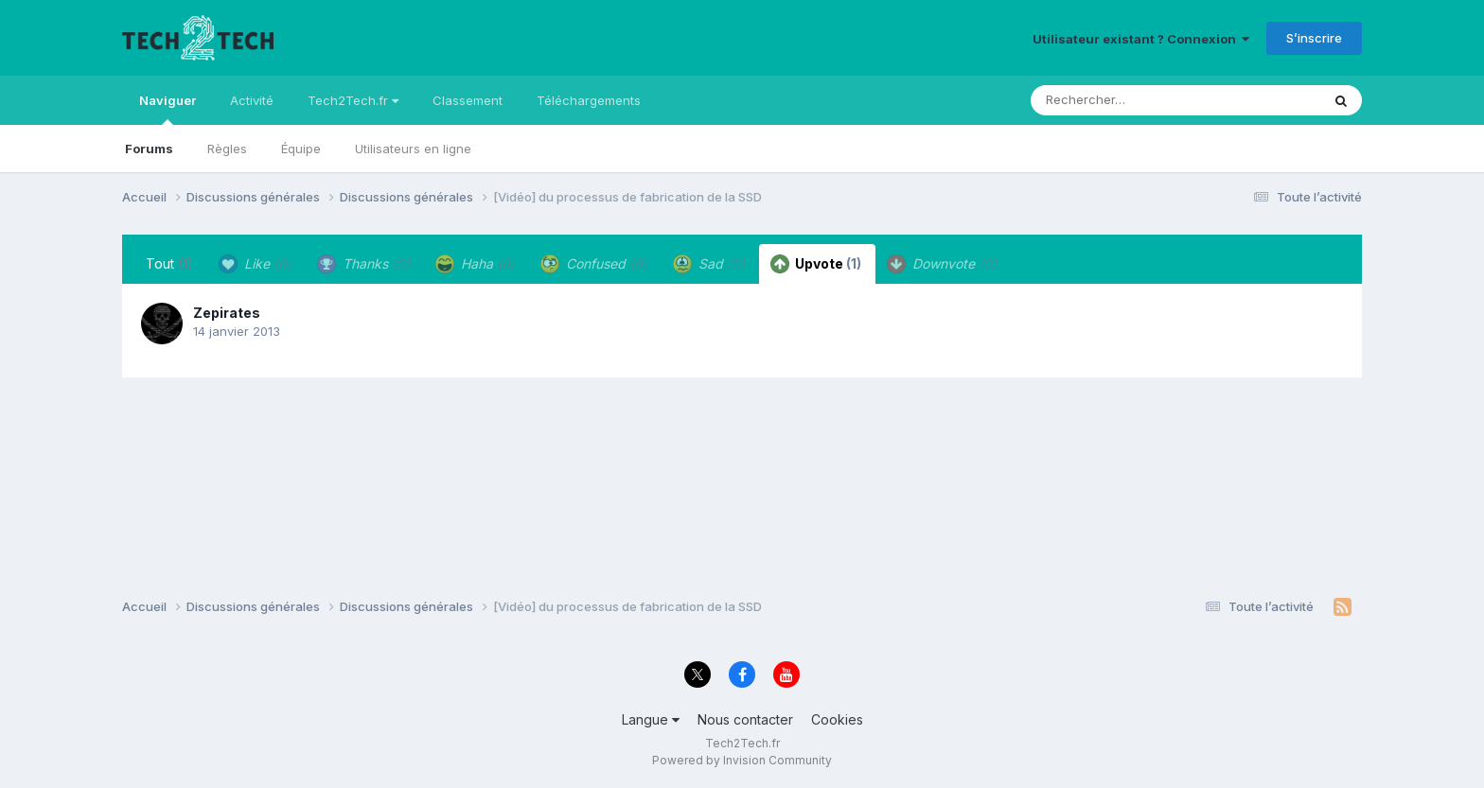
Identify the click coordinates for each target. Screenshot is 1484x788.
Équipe (301, 148)
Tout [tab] (169, 263)
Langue (651, 719)
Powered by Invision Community (742, 760)
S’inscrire (1314, 37)
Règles (227, 148)
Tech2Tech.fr (353, 100)
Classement (468, 100)
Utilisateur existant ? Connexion (1141, 38)
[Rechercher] (1121, 100)
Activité (252, 100)
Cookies (837, 719)
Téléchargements (589, 100)
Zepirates (226, 313)
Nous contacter (745, 719)
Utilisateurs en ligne (413, 148)
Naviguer (167, 109)
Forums (149, 148)
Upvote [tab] (815, 263)
